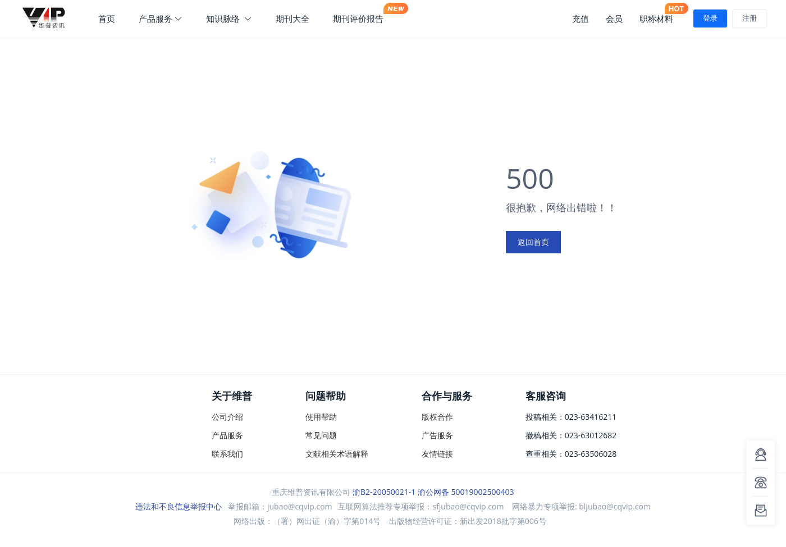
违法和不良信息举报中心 (178, 506)
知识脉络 (229, 18)
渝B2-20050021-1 (384, 491)
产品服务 (160, 18)
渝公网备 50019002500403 (466, 491)
